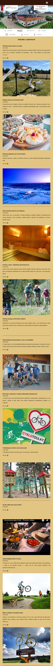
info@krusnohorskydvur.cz (40, 8)
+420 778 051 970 (41, 6)
